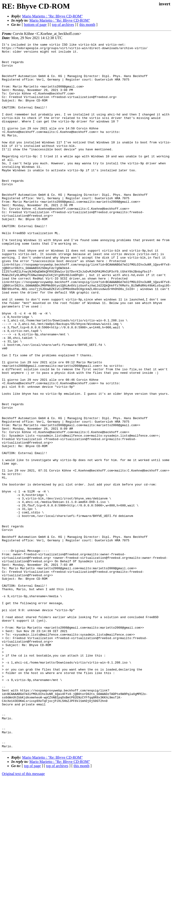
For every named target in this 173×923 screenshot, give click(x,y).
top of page (32, 907)
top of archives (63, 25)
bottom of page (35, 25)
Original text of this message (23, 915)
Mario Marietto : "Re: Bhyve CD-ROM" (52, 16)
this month (87, 25)
